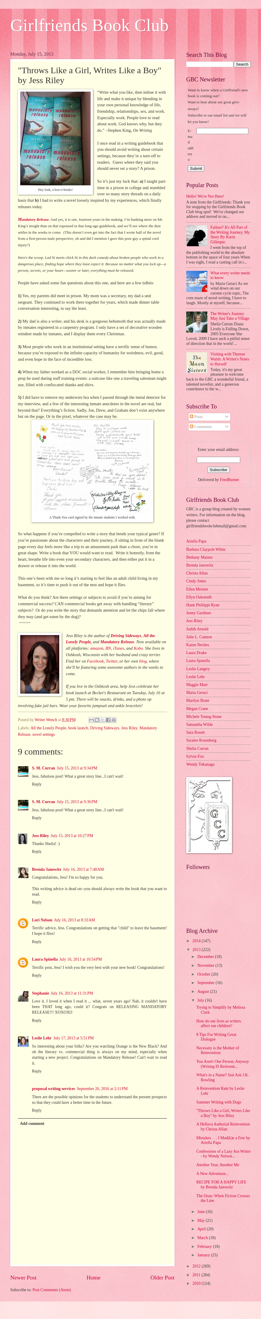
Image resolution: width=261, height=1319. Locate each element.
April (202, 1229)
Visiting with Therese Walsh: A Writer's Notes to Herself (230, 359)
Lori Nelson (42, 920)
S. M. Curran (43, 768)
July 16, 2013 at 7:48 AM (83, 869)
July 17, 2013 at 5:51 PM (73, 1038)
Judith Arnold (197, 629)
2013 (196, 949)
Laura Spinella (45, 959)
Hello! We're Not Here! (205, 196)
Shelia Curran (197, 748)
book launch (78, 728)
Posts (196, 417)
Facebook (95, 661)
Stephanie (40, 993)
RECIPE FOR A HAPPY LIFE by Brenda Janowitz (221, 1184)
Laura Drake (196, 653)
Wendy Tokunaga (200, 764)
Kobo (138, 648)
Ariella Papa (196, 541)
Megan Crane (197, 708)
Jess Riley (129, 728)
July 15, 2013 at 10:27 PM (72, 836)
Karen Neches (197, 645)
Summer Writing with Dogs (218, 1102)
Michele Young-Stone (203, 716)
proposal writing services (53, 1089)
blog (143, 661)
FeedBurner (229, 480)
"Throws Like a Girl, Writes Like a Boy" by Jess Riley (223, 1113)
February (205, 1246)
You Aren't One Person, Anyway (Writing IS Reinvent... (222, 1064)
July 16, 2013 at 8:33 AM (74, 920)
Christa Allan (197, 573)
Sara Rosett (195, 732)
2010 (196, 1283)
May (201, 1220)
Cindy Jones (196, 581)
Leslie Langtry (198, 669)
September (206, 983)
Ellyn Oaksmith (199, 597)
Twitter (111, 661)
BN (108, 648)
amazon (96, 648)
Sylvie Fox (195, 756)
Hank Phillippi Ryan (202, 605)
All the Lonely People (48, 728)
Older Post (162, 1277)
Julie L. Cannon (199, 637)
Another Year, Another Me (217, 1165)
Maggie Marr (197, 684)
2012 (196, 1266)
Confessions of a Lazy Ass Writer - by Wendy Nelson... (223, 1154)
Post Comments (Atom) (52, 1290)
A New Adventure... (212, 1173)
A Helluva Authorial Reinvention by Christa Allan (223, 1126)
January (204, 1255)
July (201, 1000)
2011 (196, 1275)
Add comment (32, 1123)
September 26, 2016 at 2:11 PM (102, 1089)
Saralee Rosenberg (201, 740)
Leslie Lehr (42, 1038)
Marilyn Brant (197, 700)
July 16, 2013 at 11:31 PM (72, 993)
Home (93, 1277)
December (206, 956)
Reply (37, 784)
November (206, 965)
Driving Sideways (104, 728)
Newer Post (23, 1277)
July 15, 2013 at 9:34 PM (77, 768)
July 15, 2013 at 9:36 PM (77, 802)
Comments (201, 427)
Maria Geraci (197, 692)
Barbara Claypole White (206, 549)
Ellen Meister (197, 589)
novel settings (44, 734)
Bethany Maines (199, 557)
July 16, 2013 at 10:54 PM (81, 959)
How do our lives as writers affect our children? (218, 1023)
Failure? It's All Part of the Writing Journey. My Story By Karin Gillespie (230, 234)
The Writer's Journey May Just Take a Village (230, 316)
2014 (196, 941)
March (203, 1238)
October (204, 974)
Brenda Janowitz (46, 869)
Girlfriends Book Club (89, 25)
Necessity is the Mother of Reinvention (217, 1050)
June (201, 1211)
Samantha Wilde (199, 724)
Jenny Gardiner (198, 613)
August (203, 991)
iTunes (118, 648)
